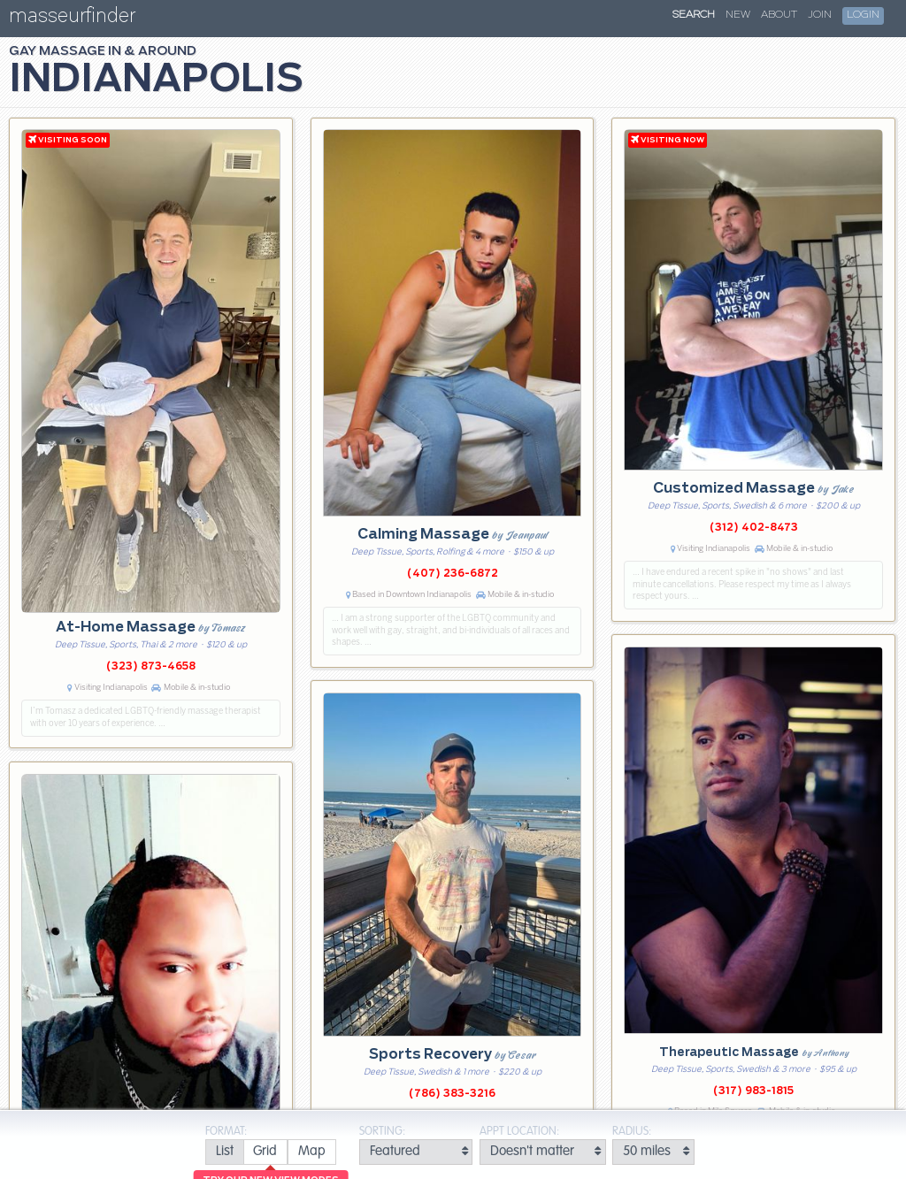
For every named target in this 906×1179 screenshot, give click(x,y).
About (779, 15)
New (738, 15)
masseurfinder (72, 19)
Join (820, 15)
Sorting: (382, 1131)
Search (693, 15)
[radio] (224, 1152)
